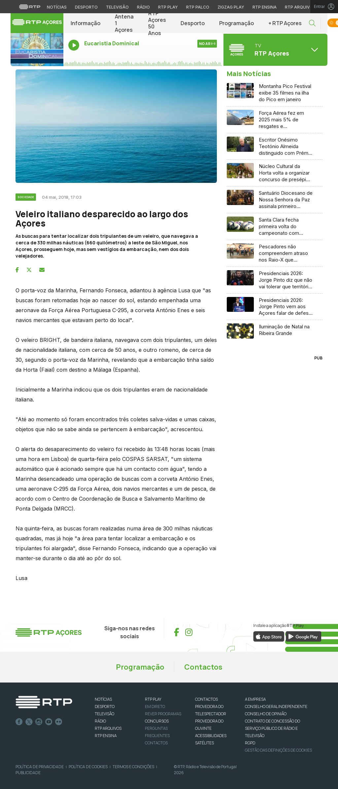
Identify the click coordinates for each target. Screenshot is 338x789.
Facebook (19, 722)
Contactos (203, 667)
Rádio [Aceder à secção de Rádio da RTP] (143, 7)
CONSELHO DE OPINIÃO (266, 714)
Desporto (193, 23)
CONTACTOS (206, 699)
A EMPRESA (255, 699)
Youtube (48, 722)
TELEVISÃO (104, 714)
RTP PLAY (153, 699)
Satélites (204, 743)
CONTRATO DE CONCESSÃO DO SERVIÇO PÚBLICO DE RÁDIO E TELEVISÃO (272, 728)
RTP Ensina (106, 735)
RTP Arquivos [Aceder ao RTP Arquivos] (300, 7)
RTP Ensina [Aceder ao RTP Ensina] (265, 7)
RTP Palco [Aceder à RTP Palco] (197, 7)
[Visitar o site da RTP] (29, 6)
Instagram (39, 722)
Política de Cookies (88, 766)
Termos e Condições (133, 766)
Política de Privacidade (40, 766)
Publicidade (28, 772)
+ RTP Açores (285, 23)
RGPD (250, 743)
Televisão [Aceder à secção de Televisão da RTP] (117, 7)
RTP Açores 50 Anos (157, 23)
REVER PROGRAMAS (163, 714)
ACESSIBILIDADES (210, 735)
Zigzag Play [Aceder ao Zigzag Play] (231, 7)
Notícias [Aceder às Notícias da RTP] (57, 7)
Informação (85, 23)
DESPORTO (105, 706)
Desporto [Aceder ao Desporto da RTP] (86, 7)
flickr (58, 722)
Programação (236, 23)
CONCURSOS (157, 721)
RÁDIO (100, 721)
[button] (312, 23)
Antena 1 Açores (124, 23)
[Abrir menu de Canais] (274, 49)
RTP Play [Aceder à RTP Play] (168, 7)
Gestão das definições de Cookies (278, 750)
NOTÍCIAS (103, 699)
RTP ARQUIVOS (108, 728)
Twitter (29, 722)
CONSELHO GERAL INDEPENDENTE (276, 706)
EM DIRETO (155, 706)
